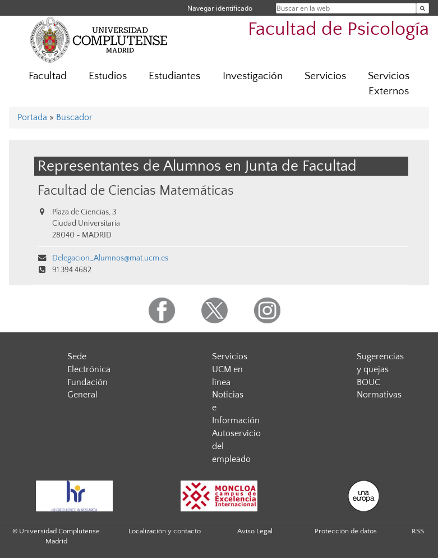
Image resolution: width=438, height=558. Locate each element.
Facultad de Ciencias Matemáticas (136, 190)
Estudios (108, 76)
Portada (32, 117)
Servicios (325, 76)
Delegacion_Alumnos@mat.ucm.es (110, 258)
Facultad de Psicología (338, 29)
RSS (418, 531)
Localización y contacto (164, 531)
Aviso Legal (255, 531)
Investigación (253, 76)
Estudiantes (174, 76)
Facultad (48, 76)
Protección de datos (346, 531)
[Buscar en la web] (422, 8)
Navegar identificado (219, 8)
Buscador (74, 117)
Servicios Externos (388, 83)
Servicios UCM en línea (229, 369)
